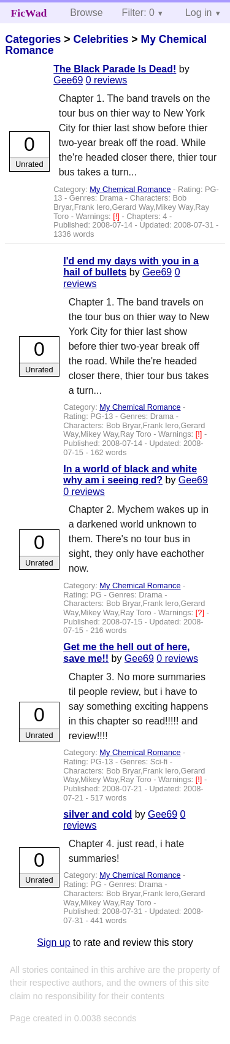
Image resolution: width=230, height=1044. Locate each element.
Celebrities (100, 39)
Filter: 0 (138, 12)
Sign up (53, 942)
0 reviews (107, 80)
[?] (201, 612)
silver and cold (97, 814)
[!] (117, 216)
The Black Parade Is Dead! (114, 69)
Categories (33, 39)
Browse (86, 12)
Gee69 (68, 80)
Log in (198, 12)
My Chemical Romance (130, 189)
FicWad (29, 13)
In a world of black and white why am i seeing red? (130, 474)
